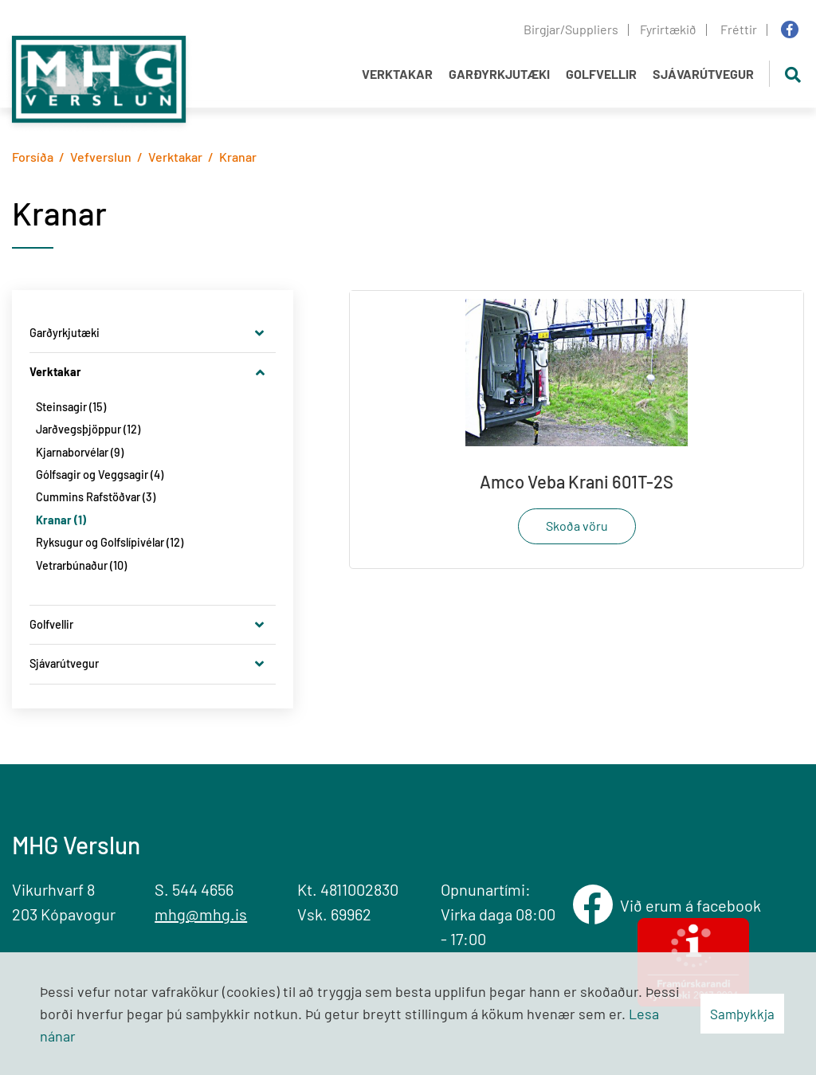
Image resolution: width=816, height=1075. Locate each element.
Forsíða (32, 156)
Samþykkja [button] (742, 1014)
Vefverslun (100, 156)
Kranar (238, 156)
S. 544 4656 (194, 889)
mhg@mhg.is (201, 914)
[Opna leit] (792, 74)
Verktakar (175, 156)
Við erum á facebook (693, 905)
